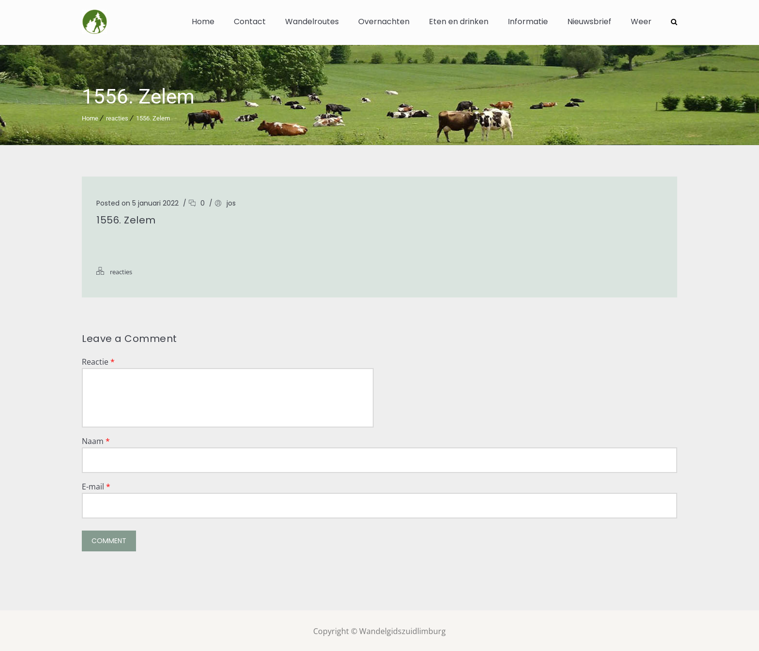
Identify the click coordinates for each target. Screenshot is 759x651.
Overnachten (384, 21)
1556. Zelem (153, 116)
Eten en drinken (458, 21)
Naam (96, 439)
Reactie (98, 360)
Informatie (528, 21)
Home (203, 21)
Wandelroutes (312, 21)
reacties (117, 116)
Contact (250, 21)
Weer (641, 21)
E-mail (96, 485)
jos (231, 202)
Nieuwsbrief (589, 21)
